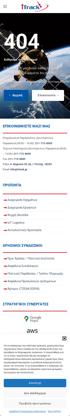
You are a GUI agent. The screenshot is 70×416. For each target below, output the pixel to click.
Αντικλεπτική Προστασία (22, 230)
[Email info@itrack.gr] (18, 169)
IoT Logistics (14, 222)
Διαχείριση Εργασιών (20, 207)
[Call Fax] (16, 159)
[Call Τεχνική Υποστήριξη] (22, 153)
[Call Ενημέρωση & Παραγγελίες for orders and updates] (43, 143)
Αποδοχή (35, 383)
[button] (64, 338)
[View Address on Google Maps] (31, 164)
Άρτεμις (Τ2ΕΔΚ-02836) (22, 288)
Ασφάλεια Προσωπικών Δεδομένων (27, 411)
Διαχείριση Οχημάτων (20, 200)
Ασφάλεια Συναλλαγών (21, 266)
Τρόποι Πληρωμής (51, 273)
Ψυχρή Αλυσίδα (16, 215)
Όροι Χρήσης (54, 411)
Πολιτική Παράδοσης (20, 273)
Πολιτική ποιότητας (41, 258)
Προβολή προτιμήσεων (35, 403)
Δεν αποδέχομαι (35, 393)
